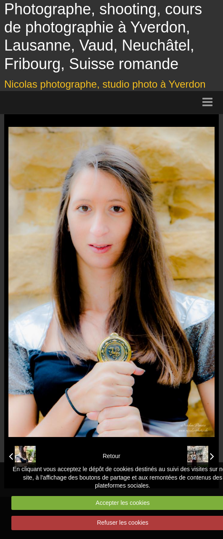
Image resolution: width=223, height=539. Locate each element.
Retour (111, 456)
